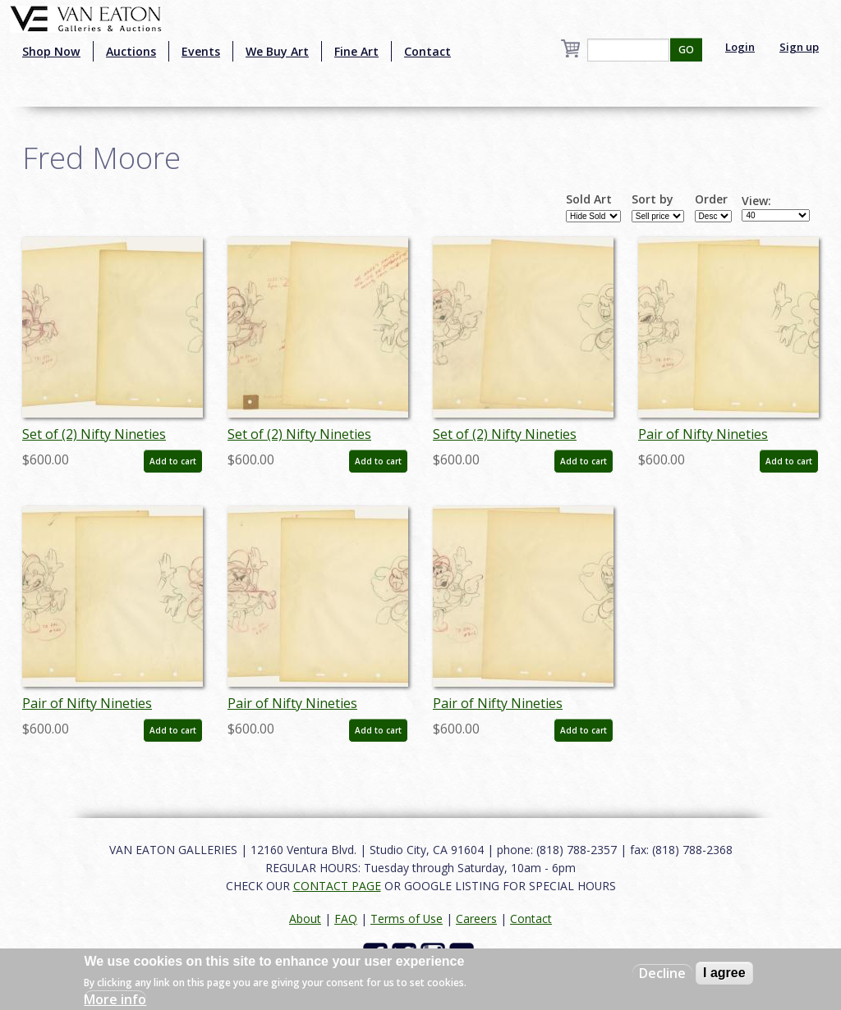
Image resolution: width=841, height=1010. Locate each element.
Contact (427, 51)
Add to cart (172, 461)
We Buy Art (277, 51)
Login (740, 46)
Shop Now (51, 51)
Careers (476, 918)
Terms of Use (406, 918)
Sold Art (589, 199)
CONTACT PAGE (337, 885)
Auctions (131, 51)
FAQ (345, 918)
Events (201, 51)
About (305, 918)
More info (115, 999)
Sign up (799, 46)
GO (686, 50)
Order (711, 199)
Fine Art (356, 51)
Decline (662, 973)
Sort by (652, 199)
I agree (724, 973)
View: (756, 201)
